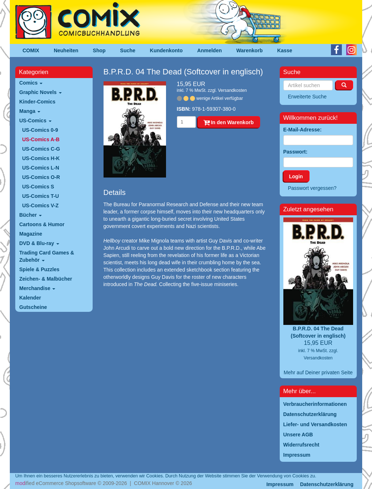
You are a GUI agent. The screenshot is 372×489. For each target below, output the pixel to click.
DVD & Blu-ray (39, 243)
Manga (29, 111)
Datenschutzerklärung (326, 484)
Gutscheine (33, 307)
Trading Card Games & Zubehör (46, 256)
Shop (99, 50)
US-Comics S (38, 187)
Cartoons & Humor (41, 224)
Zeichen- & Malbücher (45, 279)
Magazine (30, 234)
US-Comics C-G (41, 149)
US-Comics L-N (40, 168)
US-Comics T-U (40, 196)
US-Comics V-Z (40, 205)
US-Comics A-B (41, 139)
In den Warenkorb (228, 122)
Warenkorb (249, 50)
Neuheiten (66, 50)
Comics (31, 83)
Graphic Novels (40, 92)
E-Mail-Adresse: (302, 130)
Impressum (280, 484)
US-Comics (35, 120)
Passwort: (295, 152)
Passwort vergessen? (312, 188)
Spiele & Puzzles (39, 269)
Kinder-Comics (37, 102)
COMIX (31, 50)
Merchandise (37, 288)
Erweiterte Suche (307, 96)
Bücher (30, 215)
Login (296, 176)
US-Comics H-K (41, 158)
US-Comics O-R (41, 177)
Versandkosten (232, 90)
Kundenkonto (166, 50)
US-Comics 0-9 (40, 130)
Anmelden (209, 50)
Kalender (30, 298)
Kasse (284, 50)
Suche (128, 50)
